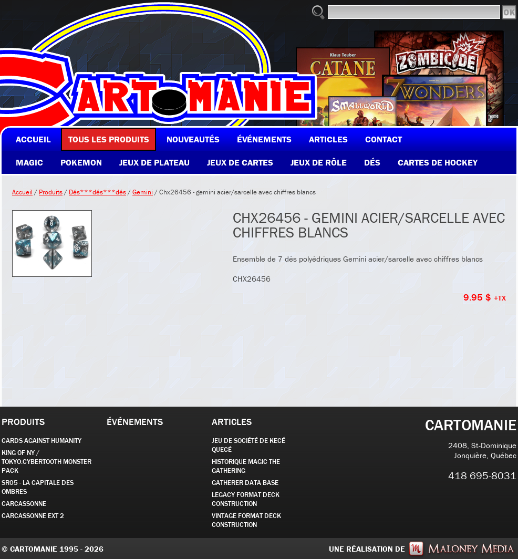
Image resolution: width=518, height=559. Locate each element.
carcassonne (24, 503)
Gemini (142, 192)
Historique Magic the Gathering (246, 466)
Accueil (22, 192)
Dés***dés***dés (97, 192)
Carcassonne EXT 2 (33, 515)
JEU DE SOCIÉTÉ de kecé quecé (248, 445)
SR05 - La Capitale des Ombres (38, 487)
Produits (51, 192)
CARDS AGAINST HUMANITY (41, 440)
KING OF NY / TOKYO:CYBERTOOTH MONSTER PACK (46, 461)
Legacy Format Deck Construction (245, 499)
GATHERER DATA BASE (245, 482)
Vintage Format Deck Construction (246, 520)
